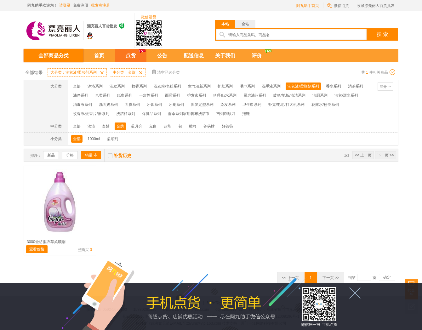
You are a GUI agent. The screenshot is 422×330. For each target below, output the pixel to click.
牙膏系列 (154, 104)
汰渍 (91, 126)
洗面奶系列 (108, 104)
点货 (131, 55)
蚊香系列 (139, 86)
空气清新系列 (199, 86)
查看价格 (36, 249)
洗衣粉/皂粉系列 (167, 86)
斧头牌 (209, 126)
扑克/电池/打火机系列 (286, 104)
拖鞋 (246, 113)
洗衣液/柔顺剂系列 (303, 86)
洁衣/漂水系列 (346, 95)
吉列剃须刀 (225, 113)
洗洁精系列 (125, 113)
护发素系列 (196, 95)
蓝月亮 (136, 126)
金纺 (120, 126)
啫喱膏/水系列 (225, 95)
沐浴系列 (95, 86)
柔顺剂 (112, 139)
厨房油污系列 (254, 95)
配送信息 (194, 55)
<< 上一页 (363, 155)
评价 (257, 55)
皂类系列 (102, 95)
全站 (245, 24)
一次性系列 (148, 95)
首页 (99, 55)
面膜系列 (132, 104)
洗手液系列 (271, 86)
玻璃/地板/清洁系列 (289, 95)
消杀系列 (355, 86)
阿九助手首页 (307, 5)
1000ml (94, 139)
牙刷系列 (176, 104)
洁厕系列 (320, 95)
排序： (36, 155)
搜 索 (382, 34)
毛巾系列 (247, 86)
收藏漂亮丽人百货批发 (376, 5)
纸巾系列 (124, 95)
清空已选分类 (166, 72)
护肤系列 (225, 86)
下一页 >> (385, 155)
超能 (167, 126)
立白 (153, 126)
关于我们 (225, 55)
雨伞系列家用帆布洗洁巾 (188, 113)
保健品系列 (151, 113)
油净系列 (80, 95)
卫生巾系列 (251, 104)
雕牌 (193, 126)
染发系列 (228, 104)
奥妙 (106, 126)
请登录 (65, 5)
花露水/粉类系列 (325, 104)
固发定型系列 (202, 104)
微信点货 (338, 5)
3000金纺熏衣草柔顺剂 (46, 242)
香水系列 (333, 86)
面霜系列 (172, 95)
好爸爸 (227, 126)
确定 (387, 277)
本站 (225, 24)
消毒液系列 (82, 104)
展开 (383, 86)
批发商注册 (100, 5)
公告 (162, 55)
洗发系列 (117, 86)
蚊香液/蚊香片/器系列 (91, 113)
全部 (77, 86)
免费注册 (80, 5)
